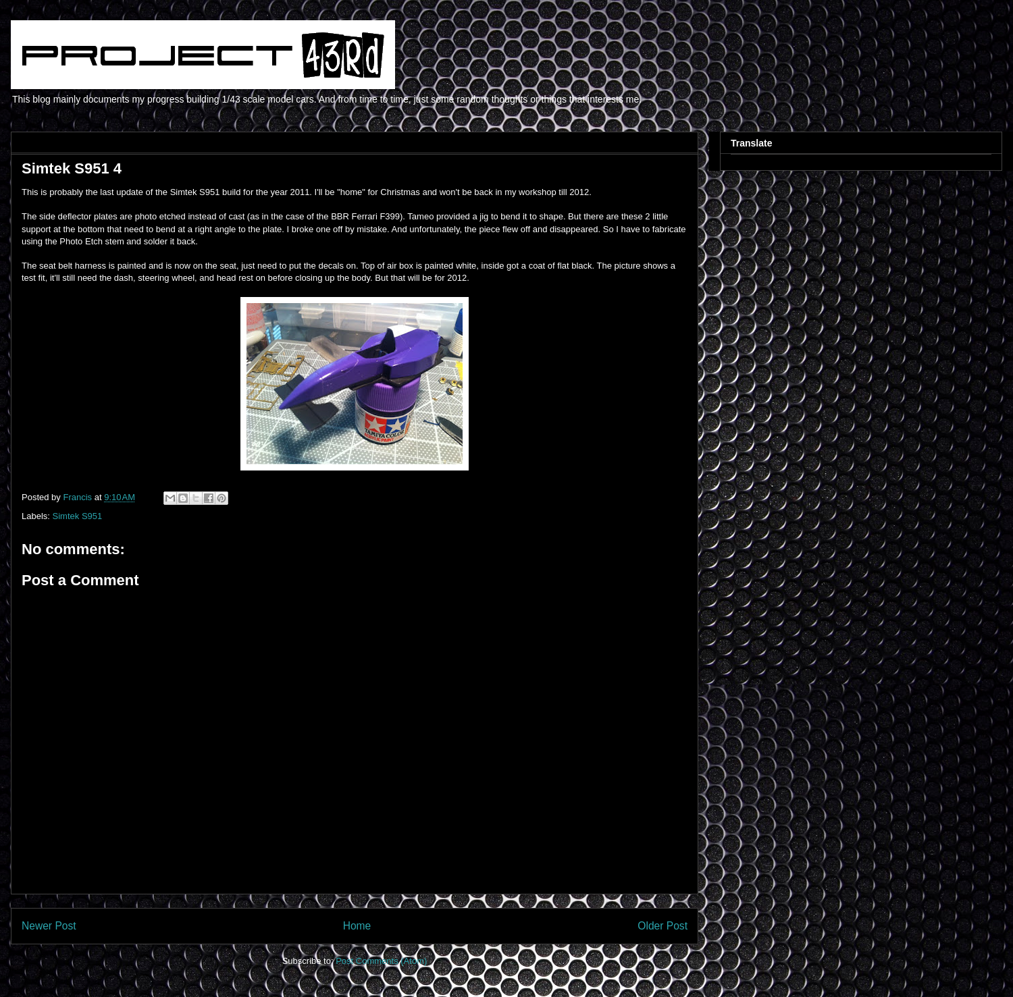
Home (357, 926)
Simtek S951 (78, 516)
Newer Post (49, 926)
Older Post (662, 926)
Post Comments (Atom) (381, 961)
